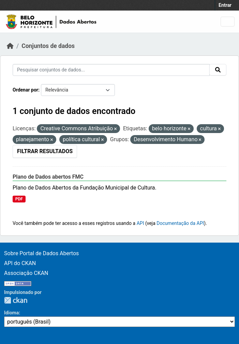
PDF (19, 199)
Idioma (11, 312)
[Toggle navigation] (228, 22)
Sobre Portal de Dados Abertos (41, 253)
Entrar (225, 5)
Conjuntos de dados (48, 46)
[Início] (10, 46)
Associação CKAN (26, 273)
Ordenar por (25, 90)
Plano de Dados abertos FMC (48, 177)
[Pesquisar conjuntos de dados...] (111, 70)
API (140, 223)
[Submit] (217, 70)
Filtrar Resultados (45, 151)
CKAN (15, 300)
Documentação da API (180, 223)
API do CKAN (20, 263)
